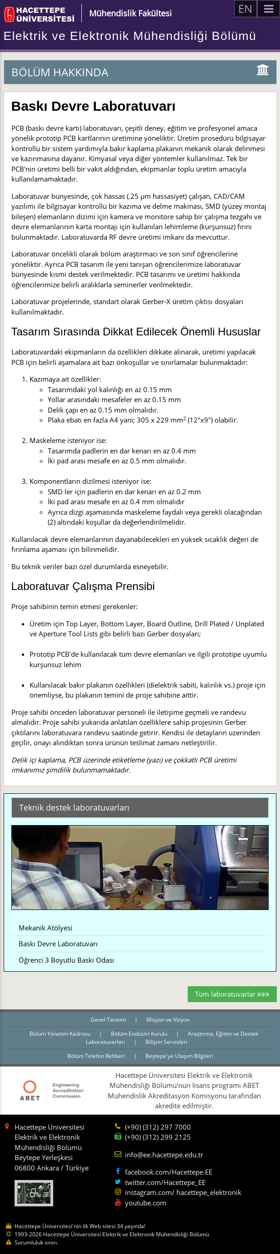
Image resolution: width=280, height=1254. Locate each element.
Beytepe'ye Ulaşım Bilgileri (179, 1056)
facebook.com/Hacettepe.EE (168, 1171)
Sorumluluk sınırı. (36, 1242)
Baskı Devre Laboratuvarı (58, 943)
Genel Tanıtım (108, 1019)
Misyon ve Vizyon (168, 1019)
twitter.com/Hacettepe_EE (165, 1182)
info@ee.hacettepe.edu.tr (164, 1154)
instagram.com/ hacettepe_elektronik (183, 1192)
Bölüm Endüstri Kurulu (140, 1034)
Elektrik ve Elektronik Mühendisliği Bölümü (130, 36)
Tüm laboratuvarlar (232, 993)
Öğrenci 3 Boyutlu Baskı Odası (66, 959)
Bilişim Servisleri (166, 1042)
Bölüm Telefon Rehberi (96, 1056)
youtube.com (145, 1202)
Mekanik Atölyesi (45, 927)
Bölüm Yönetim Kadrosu (61, 1034)
